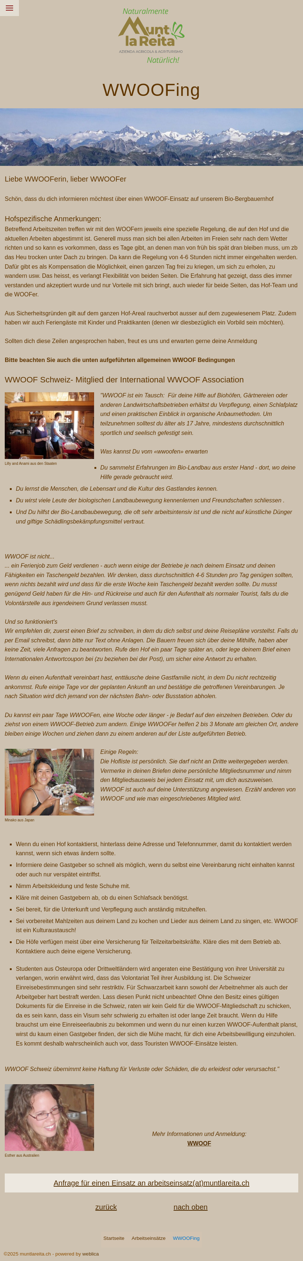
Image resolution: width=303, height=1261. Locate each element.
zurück (106, 1207)
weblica (90, 1254)
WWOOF (199, 1143)
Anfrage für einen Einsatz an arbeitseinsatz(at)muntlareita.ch (151, 1183)
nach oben (190, 1207)
